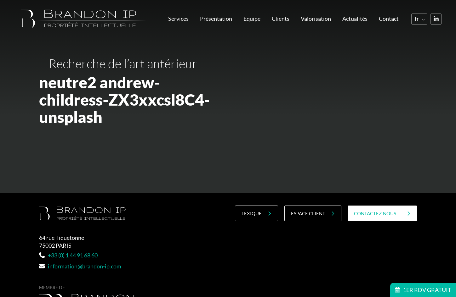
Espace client (313, 214)
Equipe (251, 18)
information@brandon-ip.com (80, 266)
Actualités (355, 18)
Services (178, 18)
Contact (389, 18)
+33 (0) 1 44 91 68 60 (68, 255)
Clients (280, 18)
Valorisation (316, 18)
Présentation (216, 18)
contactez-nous (382, 214)
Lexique (256, 214)
